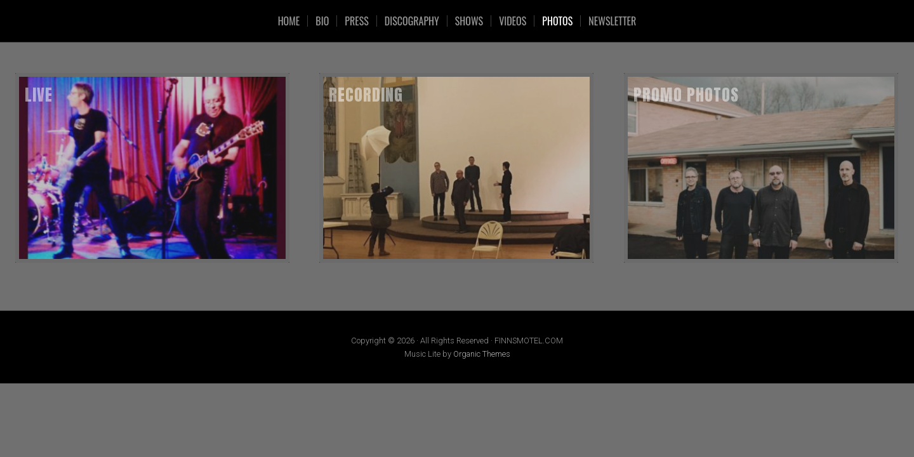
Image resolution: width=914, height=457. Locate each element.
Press (357, 21)
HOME (289, 21)
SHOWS (469, 21)
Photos (557, 21)
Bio (322, 21)
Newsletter (612, 21)
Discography (412, 21)
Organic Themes (481, 354)
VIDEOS (512, 21)
